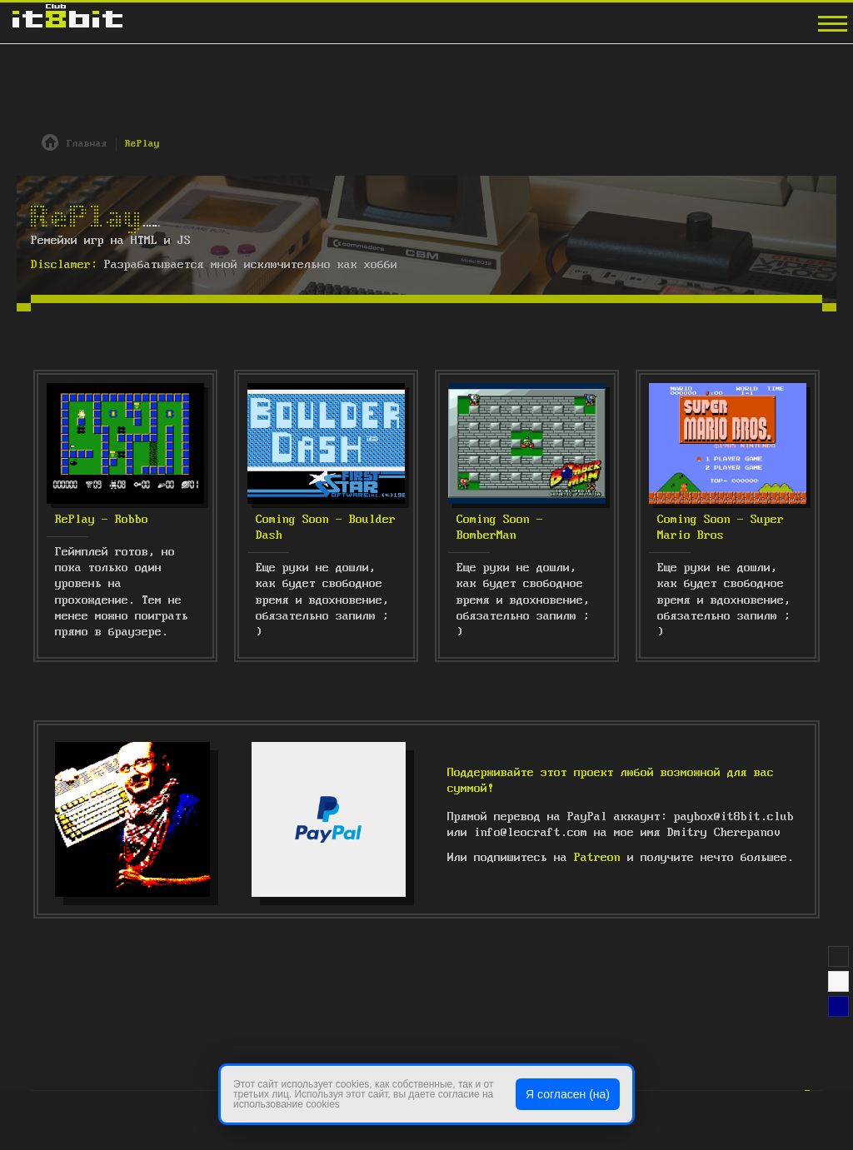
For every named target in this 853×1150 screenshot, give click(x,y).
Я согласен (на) (568, 1094)
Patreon (597, 857)
